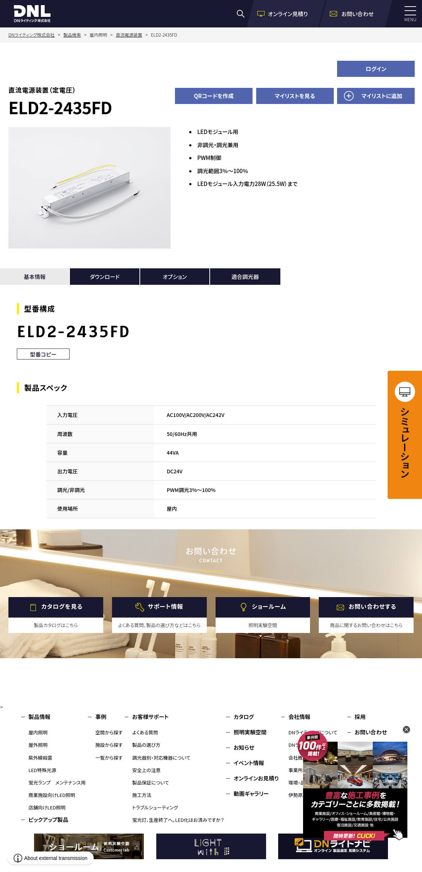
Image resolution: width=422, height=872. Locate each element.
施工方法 (141, 794)
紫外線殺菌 (40, 757)
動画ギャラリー (251, 793)
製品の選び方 (146, 744)
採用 (360, 716)
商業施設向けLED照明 (52, 794)
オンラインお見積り (256, 778)
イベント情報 (249, 763)
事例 (100, 716)
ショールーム (269, 606)
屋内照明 (38, 732)
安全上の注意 (146, 770)
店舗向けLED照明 (47, 807)
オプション (175, 276)
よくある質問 (145, 732)
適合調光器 (245, 276)
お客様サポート (150, 716)
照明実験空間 (250, 732)
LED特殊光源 (42, 770)
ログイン (376, 68)
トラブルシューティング (155, 807)
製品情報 (40, 716)
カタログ (244, 716)
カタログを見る (62, 606)
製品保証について (150, 782)
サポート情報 (165, 606)
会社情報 (299, 716)
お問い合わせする (372, 606)
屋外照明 (38, 744)
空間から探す (109, 732)
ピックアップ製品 (48, 819)
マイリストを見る (295, 96)
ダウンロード (105, 276)
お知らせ (244, 747)
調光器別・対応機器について (161, 757)
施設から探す (109, 744)
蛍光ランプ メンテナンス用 (57, 782)
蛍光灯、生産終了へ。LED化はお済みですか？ (178, 819)
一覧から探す (109, 757)
